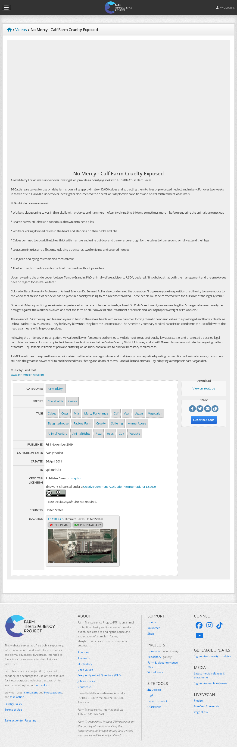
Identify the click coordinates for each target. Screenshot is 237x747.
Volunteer (153, 623)
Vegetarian (155, 413)
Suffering (117, 423)
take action (17, 692)
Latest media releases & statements (209, 671)
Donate (152, 618)
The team (84, 653)
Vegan (139, 413)
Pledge (198, 696)
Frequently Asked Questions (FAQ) (100, 671)
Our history (85, 659)
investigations (53, 688)
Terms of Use (13, 705)
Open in (59, 525)
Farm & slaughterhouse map (162, 660)
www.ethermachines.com (27, 375)
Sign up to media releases (210, 679)
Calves (72, 401)
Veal (126, 413)
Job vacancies (86, 676)
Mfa (76, 413)
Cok (121, 433)
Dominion (163, 646)
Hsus (110, 433)
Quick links (154, 702)
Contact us (84, 682)
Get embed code (203, 420)
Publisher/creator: (58, 478)
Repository (159, 652)
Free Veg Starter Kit (206, 702)
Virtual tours (155, 668)
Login (150, 691)
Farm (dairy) (55, 388)
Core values (85, 665)
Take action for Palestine (20, 716)
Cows (65, 413)
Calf (116, 413)
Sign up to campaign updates (212, 651)
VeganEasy (201, 707)
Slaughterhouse (58, 423)
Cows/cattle (55, 401)
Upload (154, 685)
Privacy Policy (13, 699)
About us (83, 648)
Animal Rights (81, 433)
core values (42, 680)
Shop (150, 629)
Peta (99, 433)
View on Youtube (204, 388)
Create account (157, 696)
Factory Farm (82, 423)
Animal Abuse (137, 423)
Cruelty (101, 423)
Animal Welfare (57, 433)
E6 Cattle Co (56, 519)
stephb (76, 478)
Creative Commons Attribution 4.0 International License (119, 486)
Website (134, 433)
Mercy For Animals (96, 413)
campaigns (31, 688)
